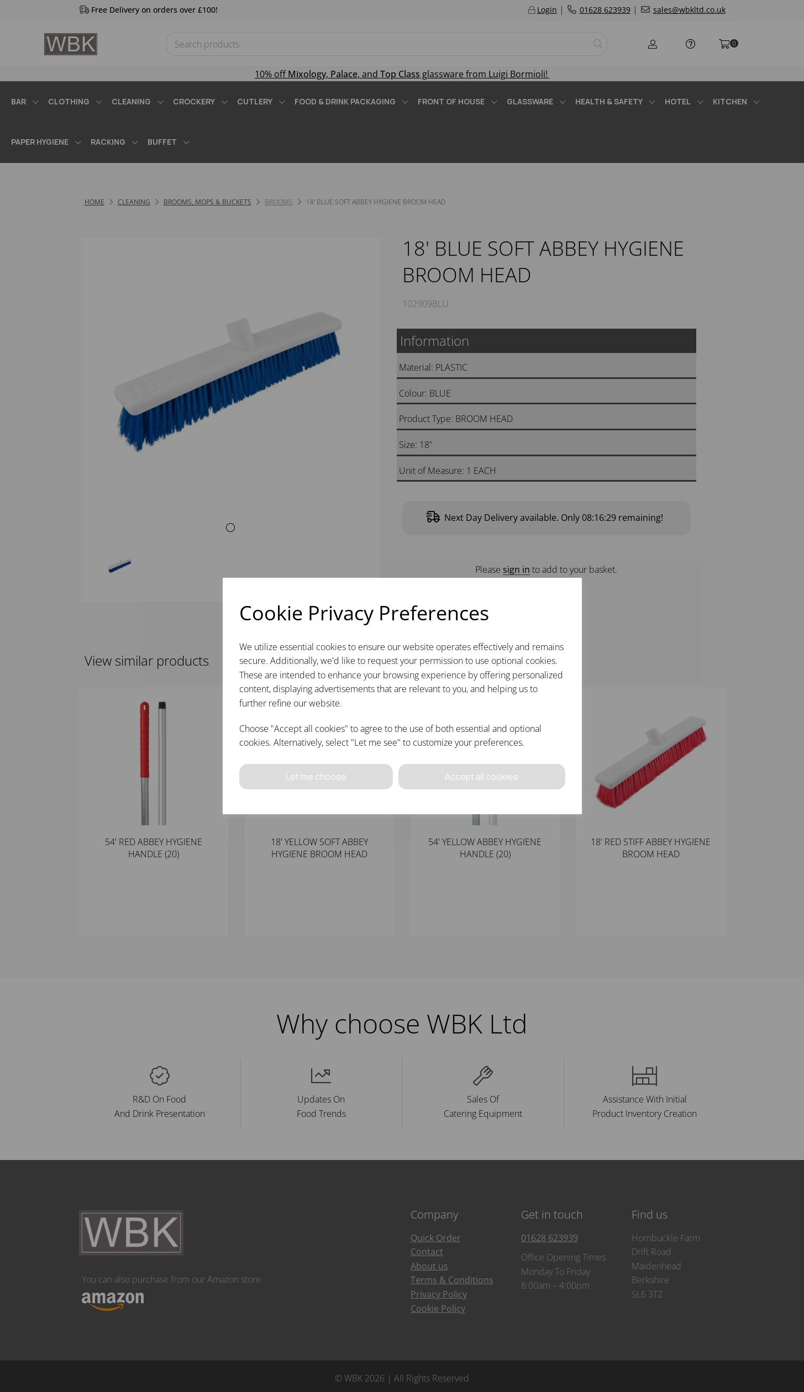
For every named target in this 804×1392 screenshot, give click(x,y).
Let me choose (316, 776)
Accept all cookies (482, 776)
